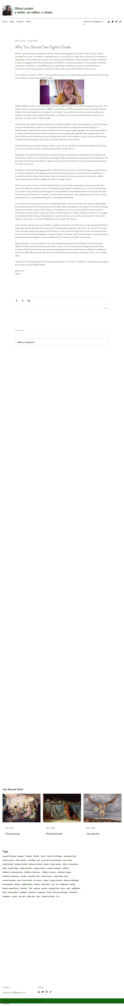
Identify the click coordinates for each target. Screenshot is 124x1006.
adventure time (70, 856)
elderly (37, 884)
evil (53, 884)
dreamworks (8, 884)
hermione (32, 892)
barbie (46, 864)
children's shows (64, 872)
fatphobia (64, 884)
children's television (11, 876)
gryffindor (76, 888)
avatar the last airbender (51, 860)
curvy (19, 880)
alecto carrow (8, 860)
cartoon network (54, 868)
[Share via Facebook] (16, 300)
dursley (17, 884)
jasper (14, 896)
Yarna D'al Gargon (54, 856)
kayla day (31, 896)
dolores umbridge (71, 880)
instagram (7, 896)
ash (38, 860)
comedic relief (34, 876)
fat (57, 884)
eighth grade (27, 884)
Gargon (21, 856)
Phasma (28, 856)
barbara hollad (21, 864)
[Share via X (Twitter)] (22, 300)
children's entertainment (13, 872)
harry (5, 892)
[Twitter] (112, 21)
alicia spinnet (20, 860)
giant (63, 888)
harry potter (13, 892)
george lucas (54, 888)
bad (64, 860)
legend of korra (48, 896)
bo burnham (73, 864)
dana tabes (27, 880)
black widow (56, 864)
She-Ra (36, 856)
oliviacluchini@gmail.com (14, 992)
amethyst (31, 860)
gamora (37, 888)
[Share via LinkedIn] (29, 300)
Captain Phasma (9, 856)
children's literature (32, 872)
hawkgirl (23, 892)
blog (65, 864)
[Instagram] (116, 21)
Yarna (43, 856)
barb (70, 860)
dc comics (38, 880)
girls (68, 888)
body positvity (26, 868)
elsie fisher (45, 884)
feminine (24, 888)
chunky (23, 876)
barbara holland (35, 864)
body (5, 868)
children (65, 868)
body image (13, 868)
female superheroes (11, 888)
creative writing (9, 880)
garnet (44, 888)
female (72, 884)
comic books (46, 876)
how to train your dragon (57, 892)
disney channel (56, 880)
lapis (38, 896)
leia (57, 896)
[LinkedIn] (109, 21)
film (30, 888)
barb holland (8, 864)
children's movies (49, 872)
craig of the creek (60, 876)
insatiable (73, 892)
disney (46, 880)
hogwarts (41, 892)
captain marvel (39, 868)
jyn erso (22, 896)
